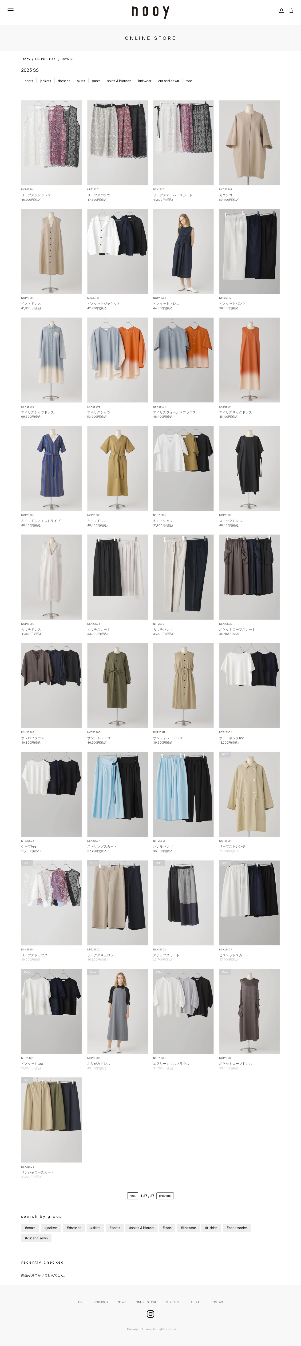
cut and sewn (168, 81)
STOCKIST (173, 1302)
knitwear (144, 81)
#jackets (51, 1228)
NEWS (122, 1302)
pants (96, 81)
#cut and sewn (36, 1238)
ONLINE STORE (45, 59)
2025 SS (67, 59)
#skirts (95, 1228)
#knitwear (188, 1228)
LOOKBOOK (100, 1302)
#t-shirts (211, 1228)
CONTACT (217, 1302)
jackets (45, 81)
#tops (167, 1228)
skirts (81, 81)
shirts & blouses (119, 81)
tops (189, 81)
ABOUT (196, 1302)
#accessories (237, 1228)
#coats (30, 1228)
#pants (115, 1228)
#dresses (74, 1228)
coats (29, 81)
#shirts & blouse (141, 1228)
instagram (150, 1314)
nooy (26, 59)
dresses (64, 81)
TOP (79, 1302)
